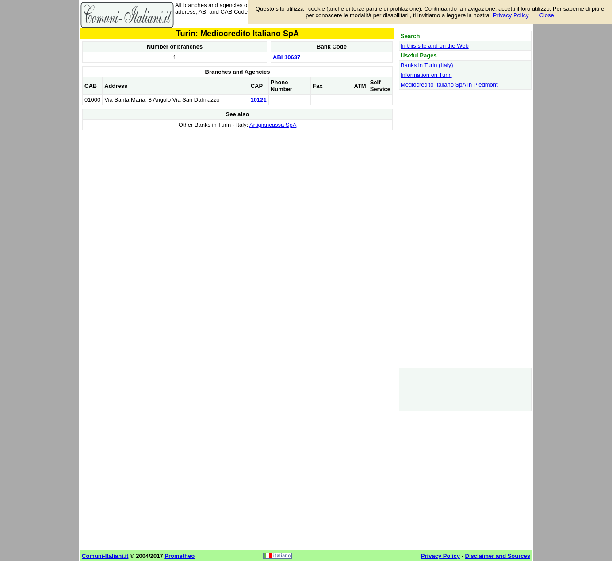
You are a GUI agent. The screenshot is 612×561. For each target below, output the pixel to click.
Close (546, 15)
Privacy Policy (511, 15)
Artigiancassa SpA (272, 124)
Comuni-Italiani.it (105, 556)
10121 (259, 99)
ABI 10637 (286, 57)
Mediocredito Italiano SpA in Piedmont (449, 84)
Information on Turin (426, 75)
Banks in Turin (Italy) (427, 65)
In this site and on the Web (435, 45)
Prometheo (179, 556)
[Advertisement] (237, 194)
